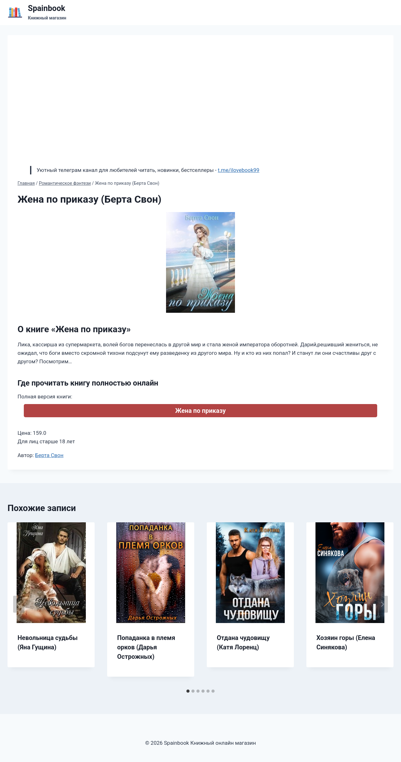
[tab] (188, 691)
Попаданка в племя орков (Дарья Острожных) (146, 647)
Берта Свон (49, 455)
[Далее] (382, 604)
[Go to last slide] (18, 604)
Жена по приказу (200, 410)
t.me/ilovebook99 (238, 170)
